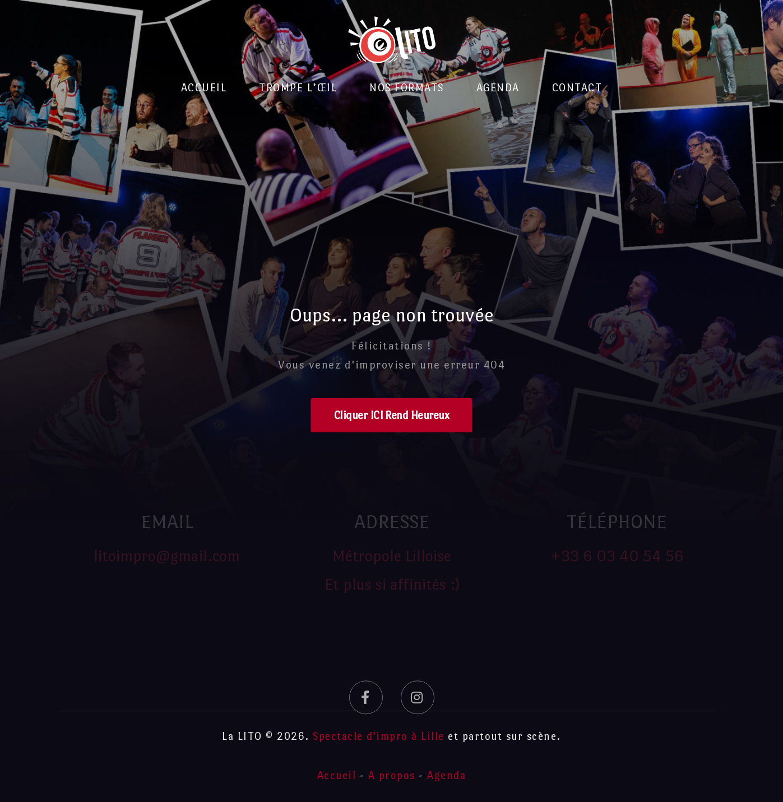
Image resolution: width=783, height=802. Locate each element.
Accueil (204, 88)
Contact (577, 88)
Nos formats (406, 88)
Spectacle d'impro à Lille (378, 736)
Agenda (498, 88)
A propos (391, 775)
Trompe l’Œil (298, 88)
